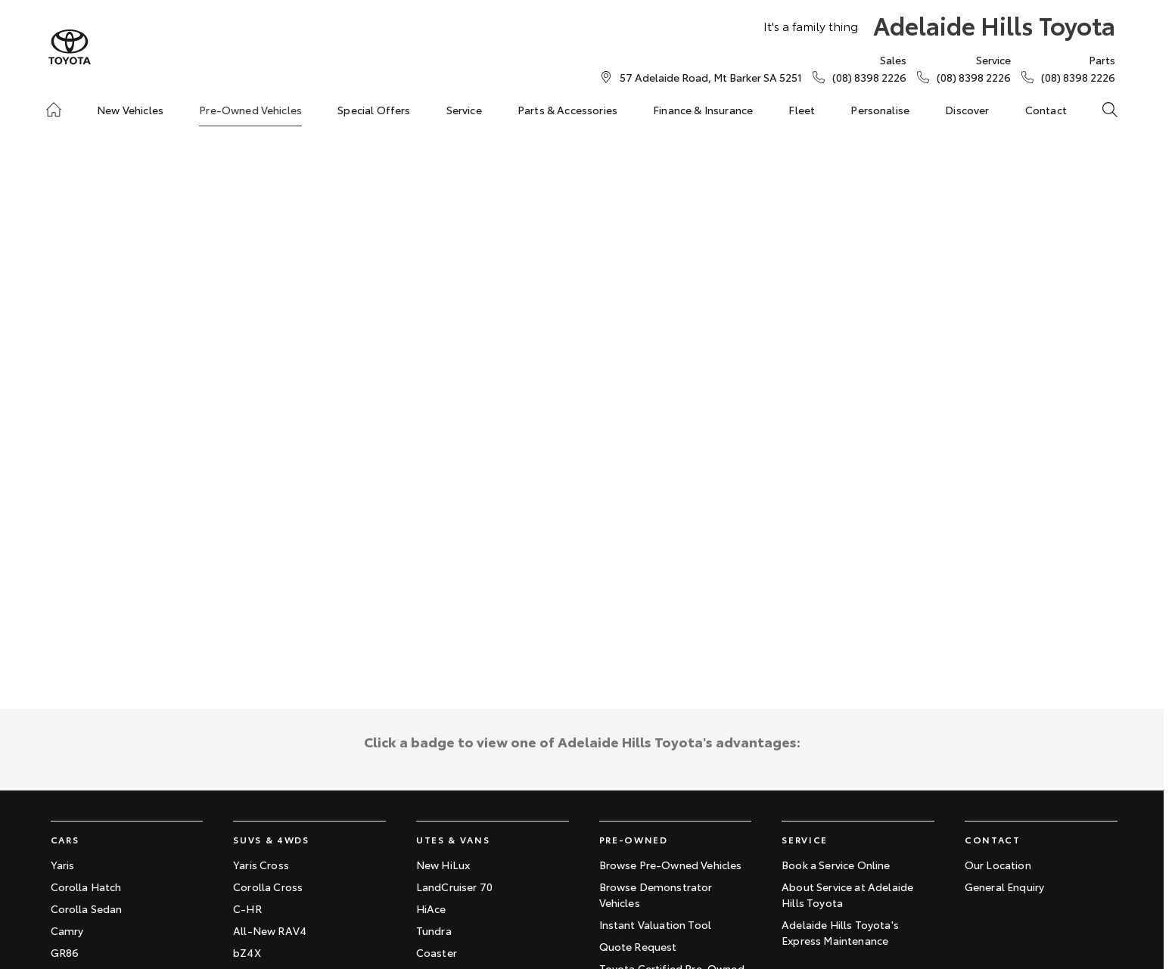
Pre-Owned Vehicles (250, 109)
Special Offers (373, 109)
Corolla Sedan (87, 908)
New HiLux (443, 864)
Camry (67, 930)
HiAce (431, 908)
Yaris (63, 864)
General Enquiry (1004, 886)
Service (464, 109)
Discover (967, 109)
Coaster (436, 952)
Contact (1046, 109)
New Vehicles (130, 109)
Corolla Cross (268, 886)
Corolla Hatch (86, 886)
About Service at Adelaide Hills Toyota (847, 894)
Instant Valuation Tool (655, 924)
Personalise (879, 109)
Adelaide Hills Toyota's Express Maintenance (840, 932)
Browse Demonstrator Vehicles (656, 894)
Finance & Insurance (703, 109)
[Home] (53, 109)
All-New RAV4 (269, 930)
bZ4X (247, 952)
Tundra (434, 930)
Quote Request (638, 946)
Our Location (998, 864)
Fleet (801, 109)
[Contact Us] (711, 77)
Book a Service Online (836, 864)
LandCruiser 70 (454, 886)
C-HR (247, 908)
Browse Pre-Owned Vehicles (670, 864)
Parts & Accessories (567, 109)
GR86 (65, 952)
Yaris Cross (261, 864)
